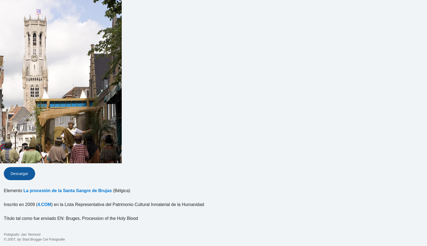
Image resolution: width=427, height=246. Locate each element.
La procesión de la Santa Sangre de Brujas (67, 190)
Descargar (19, 173)
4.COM (44, 204)
